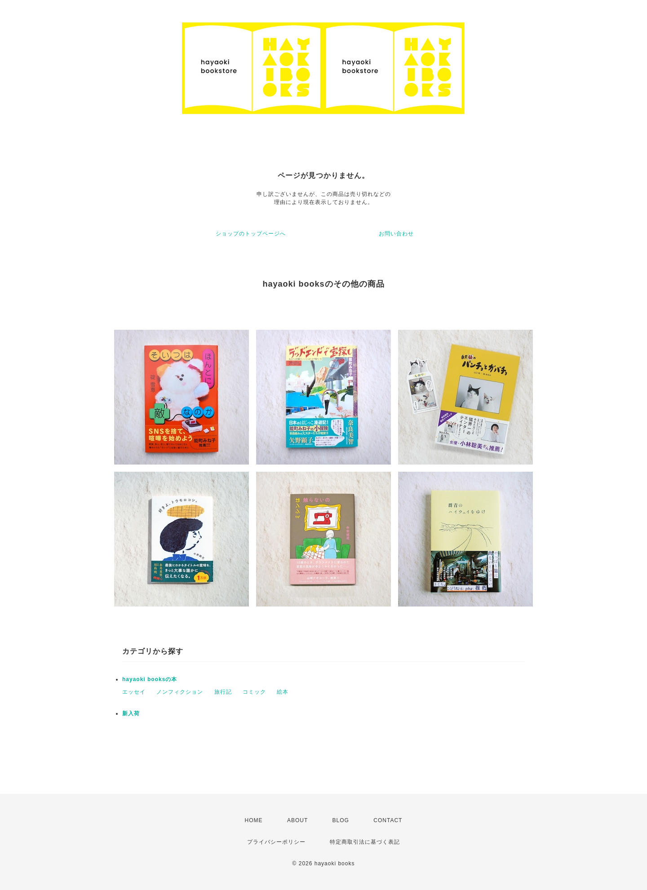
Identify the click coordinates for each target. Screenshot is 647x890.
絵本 (282, 692)
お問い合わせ (396, 233)
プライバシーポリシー (276, 842)
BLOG (340, 820)
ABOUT (297, 820)
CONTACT (387, 820)
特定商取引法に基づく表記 (365, 842)
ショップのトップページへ (251, 233)
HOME (254, 820)
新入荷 (131, 713)
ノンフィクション (179, 692)
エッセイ (134, 692)
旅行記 (223, 692)
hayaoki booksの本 (149, 679)
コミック (254, 692)
